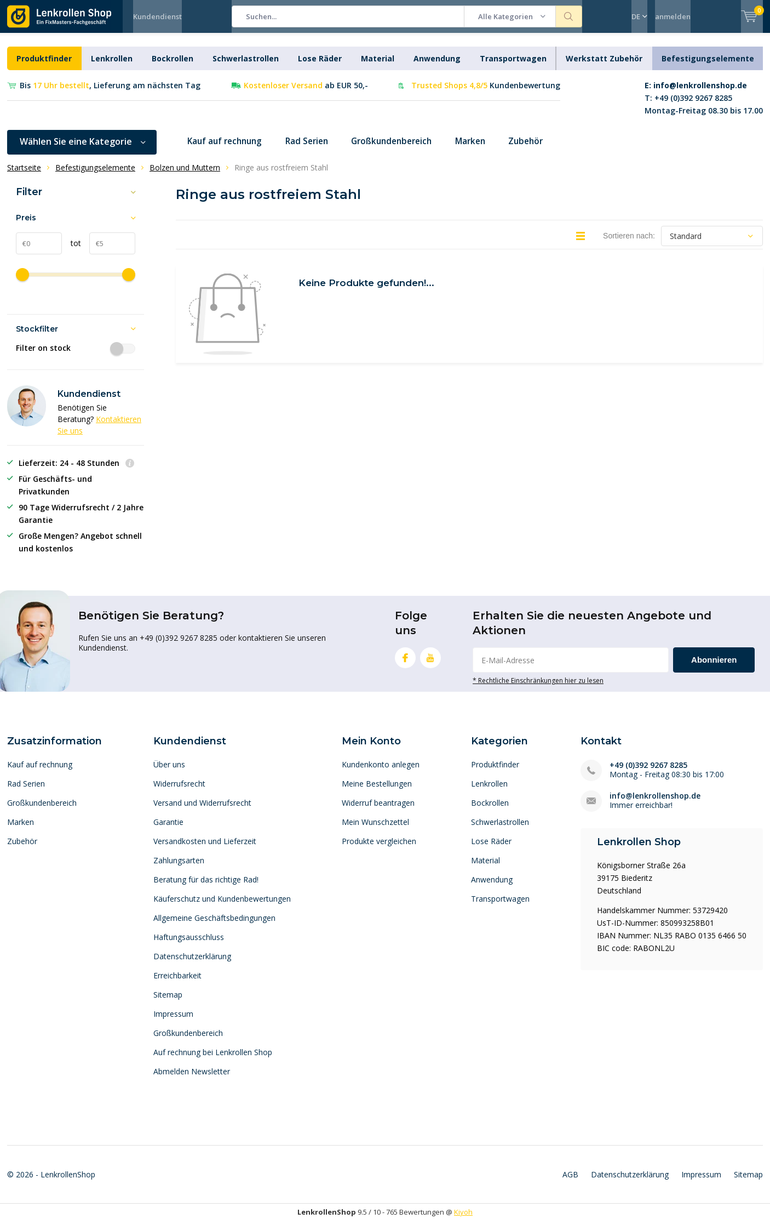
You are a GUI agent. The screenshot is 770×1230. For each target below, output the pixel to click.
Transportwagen (513, 66)
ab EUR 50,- (306, 93)
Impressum (173, 1022)
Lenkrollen (112, 66)
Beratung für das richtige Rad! (205, 887)
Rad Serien (314, 150)
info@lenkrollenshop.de (655, 803)
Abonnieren (714, 668)
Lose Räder (320, 66)
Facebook (405, 663)
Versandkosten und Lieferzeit (204, 849)
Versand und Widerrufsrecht (202, 811)
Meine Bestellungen (377, 792)
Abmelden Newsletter (191, 1079)
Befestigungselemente (708, 66)
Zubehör (546, 150)
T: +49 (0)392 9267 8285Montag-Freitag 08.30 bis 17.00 (704, 106)
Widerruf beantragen (378, 811)
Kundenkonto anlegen (381, 772)
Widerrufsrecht (179, 792)
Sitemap (167, 1003)
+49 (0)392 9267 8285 (648, 773)
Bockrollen (172, 66)
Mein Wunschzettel (375, 830)
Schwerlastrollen (245, 66)
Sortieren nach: (629, 244)
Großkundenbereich (404, 150)
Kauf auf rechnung (227, 150)
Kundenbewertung (485, 93)
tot (71, 251)
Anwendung (437, 66)
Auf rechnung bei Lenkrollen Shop (212, 1060)
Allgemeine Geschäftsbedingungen (214, 926)
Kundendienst (157, 16)
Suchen (569, 16)
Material (377, 66)
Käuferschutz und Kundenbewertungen (222, 907)
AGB (570, 1182)
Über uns (169, 772)
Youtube (430, 663)
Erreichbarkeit (177, 983)
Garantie (168, 830)
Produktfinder (44, 66)
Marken (488, 150)
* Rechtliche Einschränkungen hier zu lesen (538, 688)
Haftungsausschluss (188, 945)
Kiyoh (463, 1220)
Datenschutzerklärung (192, 964)
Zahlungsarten (178, 868)
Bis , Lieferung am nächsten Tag (110, 93)
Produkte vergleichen (379, 849)
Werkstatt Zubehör (604, 66)
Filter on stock (75, 356)
